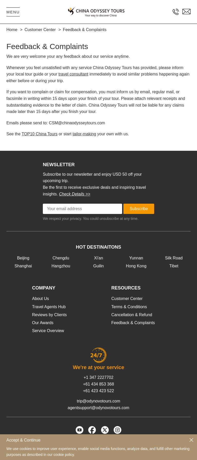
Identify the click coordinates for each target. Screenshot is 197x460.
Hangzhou (61, 266)
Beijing (23, 258)
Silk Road (173, 258)
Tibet (173, 266)
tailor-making (84, 134)
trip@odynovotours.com (98, 401)
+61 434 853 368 (98, 384)
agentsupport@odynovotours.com (98, 408)
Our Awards (42, 323)
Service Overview (48, 330)
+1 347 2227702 (98, 377)
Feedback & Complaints (133, 323)
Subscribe (139, 208)
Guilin (98, 266)
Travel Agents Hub (49, 307)
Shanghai (23, 266)
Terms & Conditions (129, 307)
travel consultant (73, 74)
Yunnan (136, 258)
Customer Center (127, 298)
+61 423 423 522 (98, 391)
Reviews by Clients (49, 315)
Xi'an (98, 258)
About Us (40, 298)
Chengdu (61, 258)
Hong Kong (136, 266)
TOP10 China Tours (39, 134)
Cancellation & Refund (131, 315)
